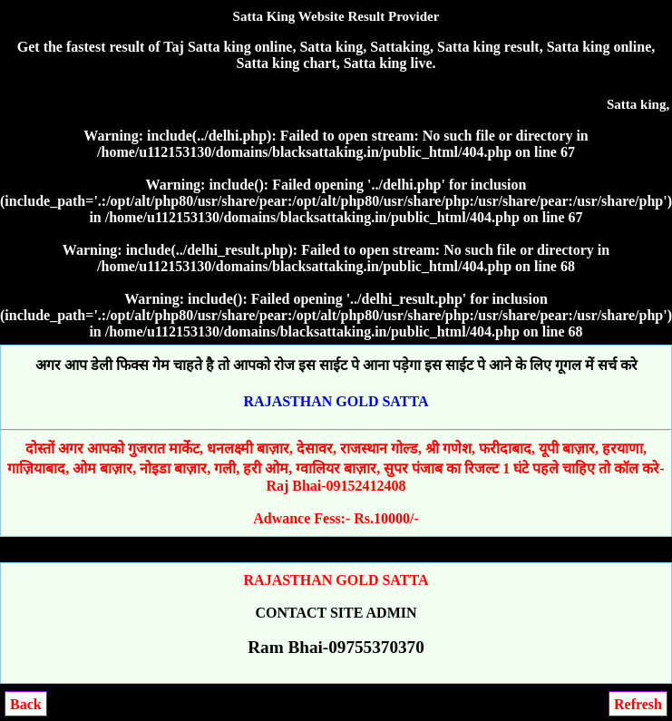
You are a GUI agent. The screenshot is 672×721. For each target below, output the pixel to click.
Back (26, 704)
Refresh (638, 704)
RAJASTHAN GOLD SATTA (336, 401)
